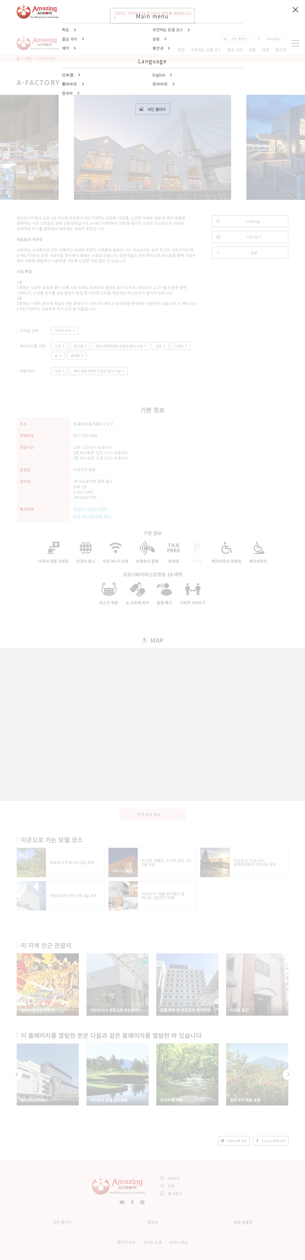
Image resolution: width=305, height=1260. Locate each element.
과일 (160, 345)
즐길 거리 (235, 50)
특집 (181, 50)
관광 (28, 58)
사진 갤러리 (62, 1222)
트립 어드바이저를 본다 (92, 516)
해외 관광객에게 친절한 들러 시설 (121, 345)
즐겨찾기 (171, 1194)
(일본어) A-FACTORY (90, 509)
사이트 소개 (152, 1242)
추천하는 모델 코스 (206, 50)
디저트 (181, 345)
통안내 (280, 50)
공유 (237, 253)
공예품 (77, 355)
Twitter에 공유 (234, 1140)
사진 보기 (239, 237)
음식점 (80, 345)
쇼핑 (60, 345)
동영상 (152, 1222)
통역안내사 (126, 1242)
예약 (265, 50)
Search (170, 1178)
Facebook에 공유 (271, 1140)
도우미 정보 (178, 1242)
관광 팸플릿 (243, 1222)
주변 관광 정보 (159, 814)
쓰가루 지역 (65, 330)
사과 (60, 370)
